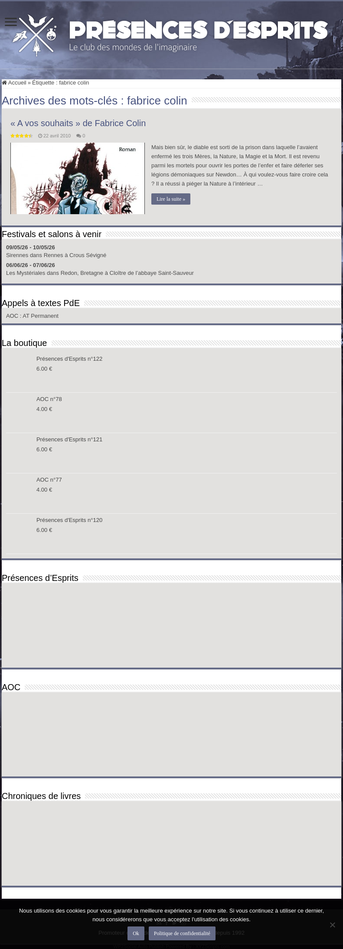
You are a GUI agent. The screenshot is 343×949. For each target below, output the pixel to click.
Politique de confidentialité (182, 933)
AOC (13, 316)
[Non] (332, 924)
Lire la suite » (171, 199)
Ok (136, 933)
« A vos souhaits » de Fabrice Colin (78, 123)
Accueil (14, 82)
